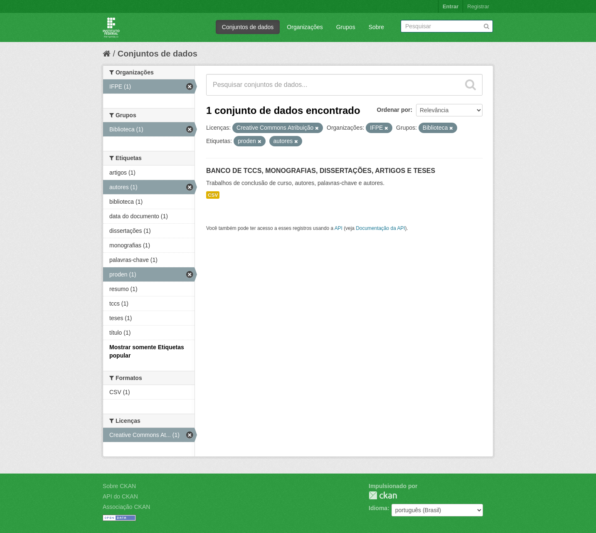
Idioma (378, 508)
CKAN (383, 495)
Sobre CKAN (119, 486)
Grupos (345, 27)
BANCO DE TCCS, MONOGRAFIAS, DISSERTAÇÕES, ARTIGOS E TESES (320, 170)
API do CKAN (120, 496)
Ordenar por (394, 109)
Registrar (478, 6)
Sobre (376, 27)
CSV (213, 195)
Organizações (305, 27)
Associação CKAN (126, 506)
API (338, 228)
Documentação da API (380, 228)
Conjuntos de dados (248, 27)
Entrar (450, 6)
